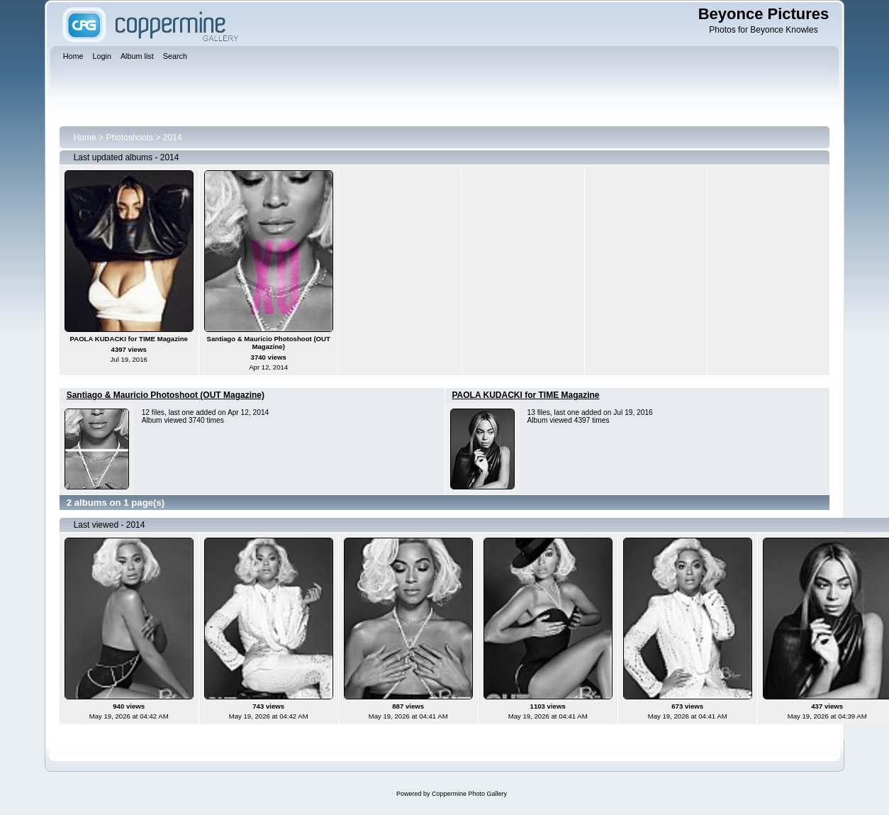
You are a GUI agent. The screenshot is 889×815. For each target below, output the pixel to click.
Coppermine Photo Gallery (469, 793)
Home (85, 138)
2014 (172, 138)
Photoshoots (129, 138)
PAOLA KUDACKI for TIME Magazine (526, 395)
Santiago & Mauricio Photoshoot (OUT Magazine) (165, 395)
